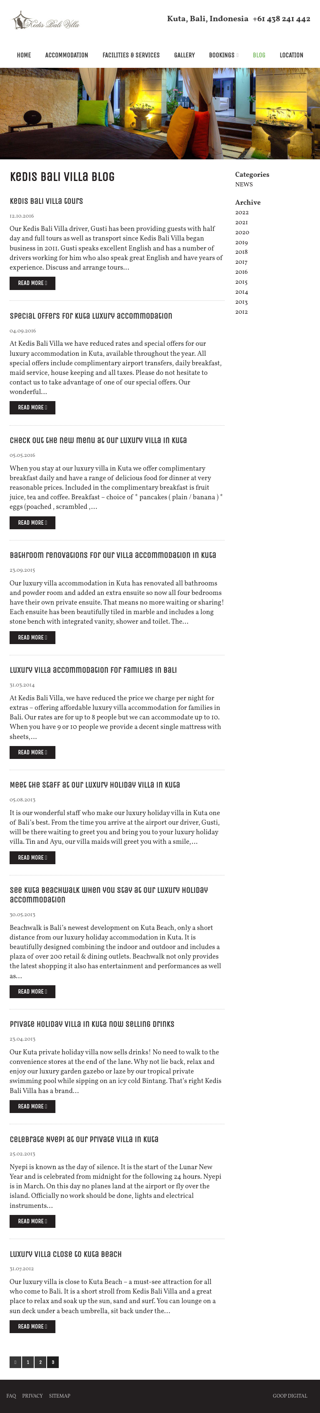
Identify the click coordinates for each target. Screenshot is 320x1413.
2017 (241, 262)
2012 (241, 312)
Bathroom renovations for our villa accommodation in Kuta (113, 555)
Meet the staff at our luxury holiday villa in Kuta (95, 785)
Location (291, 55)
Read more (32, 283)
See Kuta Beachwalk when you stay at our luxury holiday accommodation (109, 895)
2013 (241, 302)
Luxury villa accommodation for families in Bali (93, 670)
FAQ (11, 1396)
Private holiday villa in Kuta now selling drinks (92, 1024)
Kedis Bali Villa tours (46, 201)
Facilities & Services (131, 55)
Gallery (184, 55)
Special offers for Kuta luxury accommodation (91, 316)
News (243, 185)
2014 (241, 292)
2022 (242, 212)
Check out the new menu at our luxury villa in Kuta (98, 440)
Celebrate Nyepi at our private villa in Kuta (84, 1139)
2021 (241, 222)
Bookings (222, 55)
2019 (241, 242)
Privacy (32, 1396)
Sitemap (59, 1396)
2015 (241, 282)
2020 (242, 232)
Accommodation (66, 55)
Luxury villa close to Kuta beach (66, 1254)
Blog (259, 55)
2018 (241, 252)
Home (24, 55)
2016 (241, 272)
